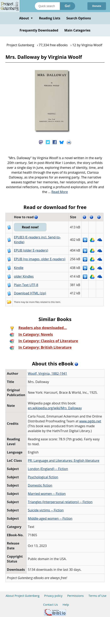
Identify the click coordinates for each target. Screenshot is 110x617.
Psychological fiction (43, 477)
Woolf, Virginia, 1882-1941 (47, 373)
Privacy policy (53, 596)
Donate (96, 6)
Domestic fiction (40, 485)
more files (34, 301)
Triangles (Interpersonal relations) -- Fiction (60, 502)
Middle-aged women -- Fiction (50, 518)
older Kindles (24, 276)
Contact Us (50, 605)
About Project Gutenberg (22, 596)
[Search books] (47, 6)
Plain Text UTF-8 (26, 285)
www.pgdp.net (90, 421)
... (58, 192)
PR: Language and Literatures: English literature (63, 460)
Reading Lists (49, 18)
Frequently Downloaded (39, 30)
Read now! (30, 227)
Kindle (18, 267)
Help (66, 605)
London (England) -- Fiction (48, 469)
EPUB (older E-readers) (31, 250)
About (26, 18)
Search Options (78, 18)
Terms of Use (97, 596)
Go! (67, 6)
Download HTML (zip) (30, 293)
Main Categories (77, 30)
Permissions (75, 596)
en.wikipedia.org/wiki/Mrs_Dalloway (55, 408)
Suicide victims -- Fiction (46, 510)
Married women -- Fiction (47, 493)
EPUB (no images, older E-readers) (39, 259)
